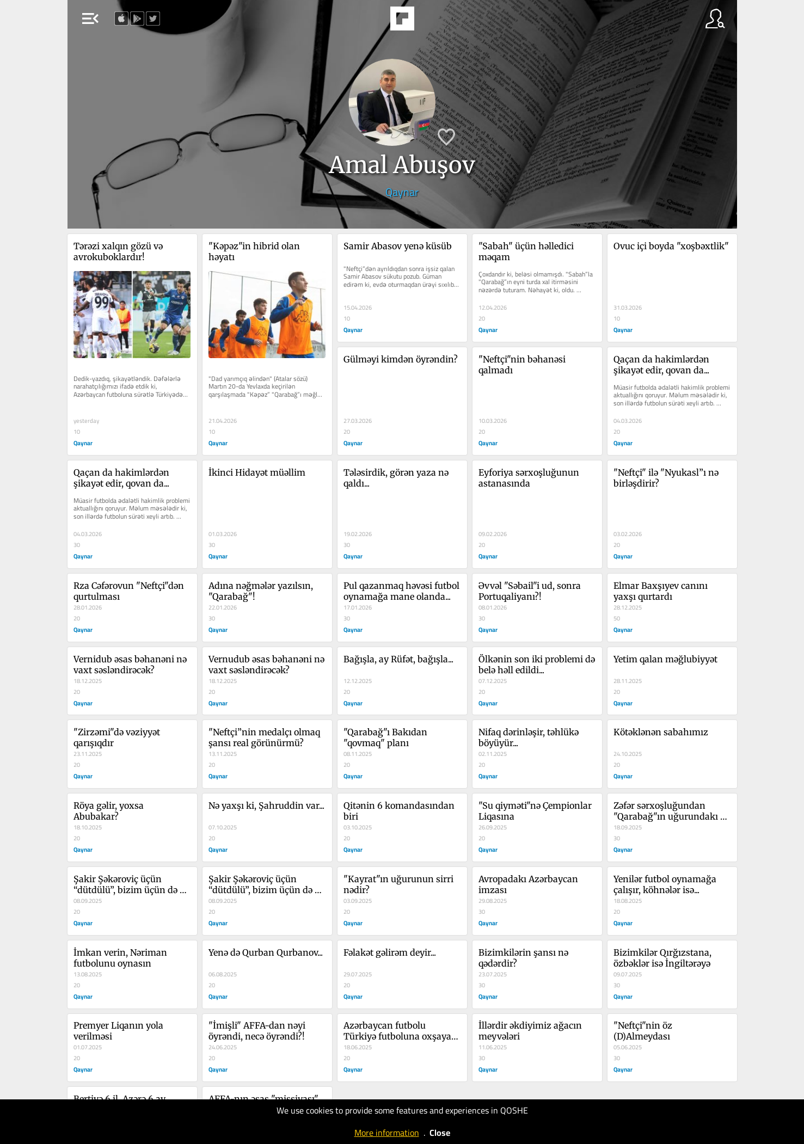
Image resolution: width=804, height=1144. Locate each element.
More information (386, 1132)
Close (439, 1132)
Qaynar (402, 192)
